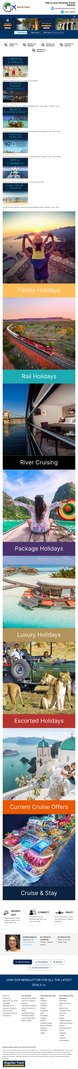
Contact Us (6, 998)
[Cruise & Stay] (39, 857)
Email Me (59, 962)
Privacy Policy (8, 1011)
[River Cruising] (39, 427)
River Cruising (26, 1020)
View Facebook (42, 962)
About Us (6, 996)
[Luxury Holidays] (39, 599)
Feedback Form (8, 1006)
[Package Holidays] (39, 513)
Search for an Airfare (29, 998)
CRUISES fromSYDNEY (13, 45)
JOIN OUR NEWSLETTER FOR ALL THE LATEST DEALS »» (39, 982)
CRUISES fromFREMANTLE (41, 50)
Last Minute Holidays (29, 1006)
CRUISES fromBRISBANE (31, 45)
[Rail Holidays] (39, 340)
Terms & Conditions (9, 1008)
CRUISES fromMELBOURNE (50, 45)
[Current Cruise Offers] (39, 771)
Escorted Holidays (28, 1013)
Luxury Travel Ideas (28, 1018)
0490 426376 (70, 12)
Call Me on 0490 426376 (40, 968)
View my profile (24, 962)
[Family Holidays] (39, 254)
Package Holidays (28, 1015)
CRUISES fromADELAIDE (68, 45)
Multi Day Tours (58, 32)
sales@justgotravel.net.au (65, 8)
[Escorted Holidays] (39, 685)
